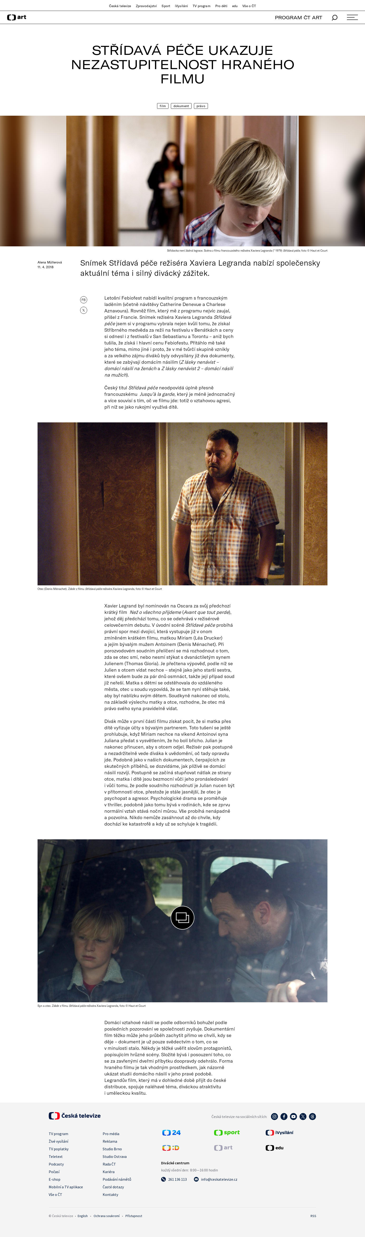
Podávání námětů (117, 1179)
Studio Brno (112, 1148)
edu (235, 6)
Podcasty (56, 1164)
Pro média (111, 1133)
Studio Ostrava (115, 1156)
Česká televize (120, 6)
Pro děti (221, 6)
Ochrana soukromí (107, 1216)
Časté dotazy (113, 1186)
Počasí (54, 1171)
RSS (313, 1216)
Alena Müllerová (50, 262)
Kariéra (109, 1171)
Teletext (56, 1156)
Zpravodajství (146, 6)
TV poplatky (58, 1148)
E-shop (54, 1179)
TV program (201, 6)
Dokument (181, 106)
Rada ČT (109, 1164)
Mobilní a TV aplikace (66, 1186)
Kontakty (110, 1194)
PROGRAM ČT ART (298, 17)
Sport (166, 6)
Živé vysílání (58, 1141)
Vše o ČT (249, 6)
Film (163, 106)
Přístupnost (133, 1216)
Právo (201, 106)
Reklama (110, 1141)
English (83, 1216)
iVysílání (181, 6)
